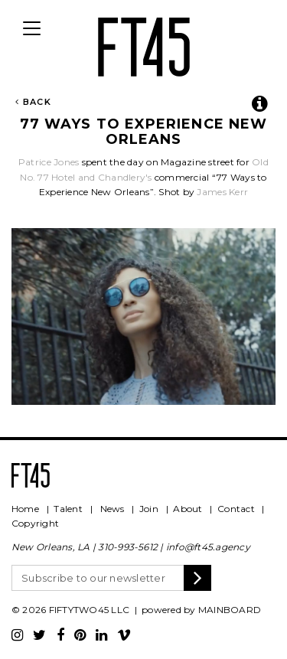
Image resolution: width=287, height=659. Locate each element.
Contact (236, 508)
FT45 (144, 44)
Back (33, 101)
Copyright (35, 523)
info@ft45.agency (208, 547)
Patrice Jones (50, 162)
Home (25, 508)
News (112, 508)
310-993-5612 (128, 547)
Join (148, 508)
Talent (68, 508)
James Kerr (222, 191)
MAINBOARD (229, 609)
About (187, 508)
